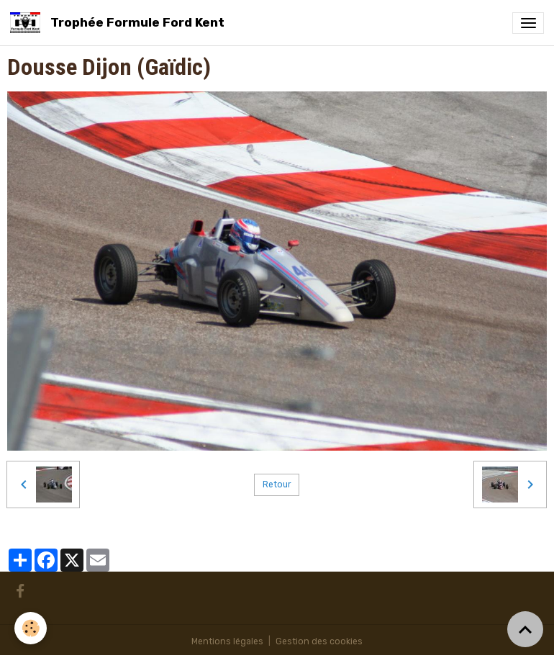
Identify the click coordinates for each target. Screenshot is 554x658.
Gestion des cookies (319, 641)
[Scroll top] (525, 629)
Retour (277, 484)
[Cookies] (30, 628)
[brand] (120, 22)
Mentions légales (227, 641)
